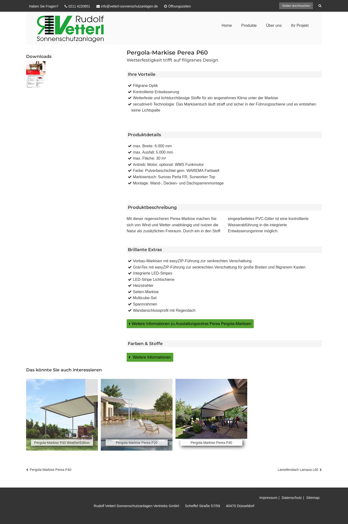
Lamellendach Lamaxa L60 (298, 470)
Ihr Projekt (300, 25)
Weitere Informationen (151, 357)
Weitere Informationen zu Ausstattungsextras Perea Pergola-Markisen (191, 324)
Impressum (268, 498)
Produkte (249, 25)
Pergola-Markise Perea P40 (50, 470)
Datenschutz (292, 498)
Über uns (274, 25)
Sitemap (312, 498)
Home (227, 25)
